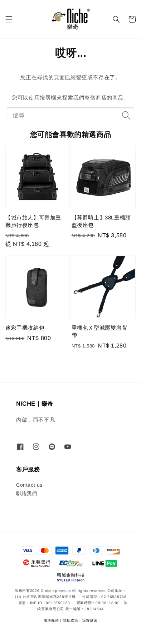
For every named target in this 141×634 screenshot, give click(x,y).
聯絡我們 (26, 493)
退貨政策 (90, 620)
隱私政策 (70, 620)
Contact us (29, 485)
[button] (9, 19)
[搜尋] (126, 115)
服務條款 (51, 620)
